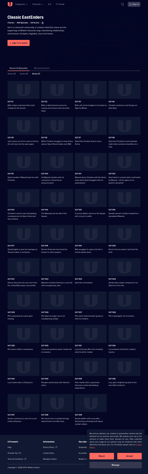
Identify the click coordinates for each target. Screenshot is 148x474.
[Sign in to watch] (19, 43)
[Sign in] (134, 4)
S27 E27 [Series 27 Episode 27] (78, 312)
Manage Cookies (50, 459)
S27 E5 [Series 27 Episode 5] (11, 137)
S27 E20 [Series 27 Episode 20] (112, 245)
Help (9, 447)
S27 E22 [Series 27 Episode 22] (44, 279)
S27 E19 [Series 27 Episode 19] (78, 245)
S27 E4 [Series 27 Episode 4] (112, 101)
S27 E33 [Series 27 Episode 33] (11, 378)
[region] (116, 450)
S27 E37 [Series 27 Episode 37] (11, 414)
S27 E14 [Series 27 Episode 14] (44, 209)
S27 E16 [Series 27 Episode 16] (112, 209)
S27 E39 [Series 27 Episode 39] (78, 414)
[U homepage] (10, 4)
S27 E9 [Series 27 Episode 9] (11, 173)
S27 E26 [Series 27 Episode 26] (44, 312)
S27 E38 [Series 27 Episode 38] (44, 414)
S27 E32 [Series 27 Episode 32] (112, 345)
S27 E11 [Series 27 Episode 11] (78, 173)
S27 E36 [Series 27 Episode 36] (112, 378)
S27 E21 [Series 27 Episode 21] (11, 279)
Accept (129, 456)
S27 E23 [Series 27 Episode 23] (78, 279)
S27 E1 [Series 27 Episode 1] (10, 101)
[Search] (122, 4)
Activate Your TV (14, 453)
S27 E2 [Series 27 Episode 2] (44, 101)
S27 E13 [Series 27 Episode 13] (11, 209)
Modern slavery (85, 459)
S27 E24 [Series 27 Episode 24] (112, 279)
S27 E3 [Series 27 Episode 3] (78, 101)
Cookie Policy (48, 453)
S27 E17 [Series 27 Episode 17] (11, 245)
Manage (115, 464)
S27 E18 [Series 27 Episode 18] (44, 245)
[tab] (41, 69)
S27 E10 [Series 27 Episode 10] (44, 173)
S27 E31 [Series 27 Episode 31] (78, 345)
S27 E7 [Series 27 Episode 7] (78, 137)
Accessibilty (83, 453)
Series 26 (24, 73)
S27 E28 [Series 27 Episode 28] (112, 312)
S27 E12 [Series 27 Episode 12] (112, 173)
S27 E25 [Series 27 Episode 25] (11, 312)
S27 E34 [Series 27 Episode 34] (44, 378)
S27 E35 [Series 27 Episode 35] (78, 378)
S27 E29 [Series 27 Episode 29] (11, 345)
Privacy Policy (48, 447)
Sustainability (84, 447)
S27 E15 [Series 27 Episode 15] (78, 209)
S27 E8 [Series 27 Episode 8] (112, 137)
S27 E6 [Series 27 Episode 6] (44, 137)
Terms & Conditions (15, 459)
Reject (102, 456)
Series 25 (12, 73)
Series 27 (36, 73)
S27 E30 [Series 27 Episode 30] (44, 345)
